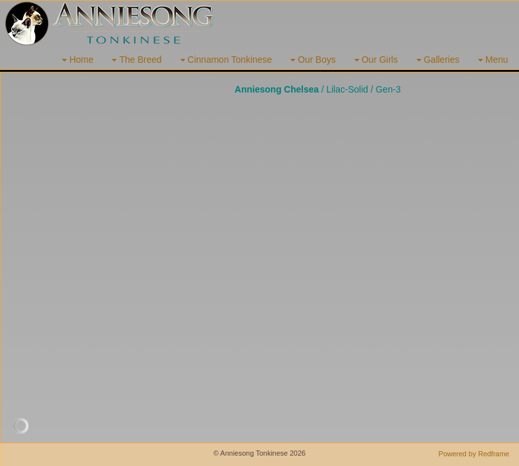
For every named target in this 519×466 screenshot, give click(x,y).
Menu (491, 59)
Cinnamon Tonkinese (224, 59)
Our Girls (374, 59)
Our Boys (311, 59)
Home (76, 59)
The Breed (135, 59)
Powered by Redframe (474, 454)
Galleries (436, 59)
